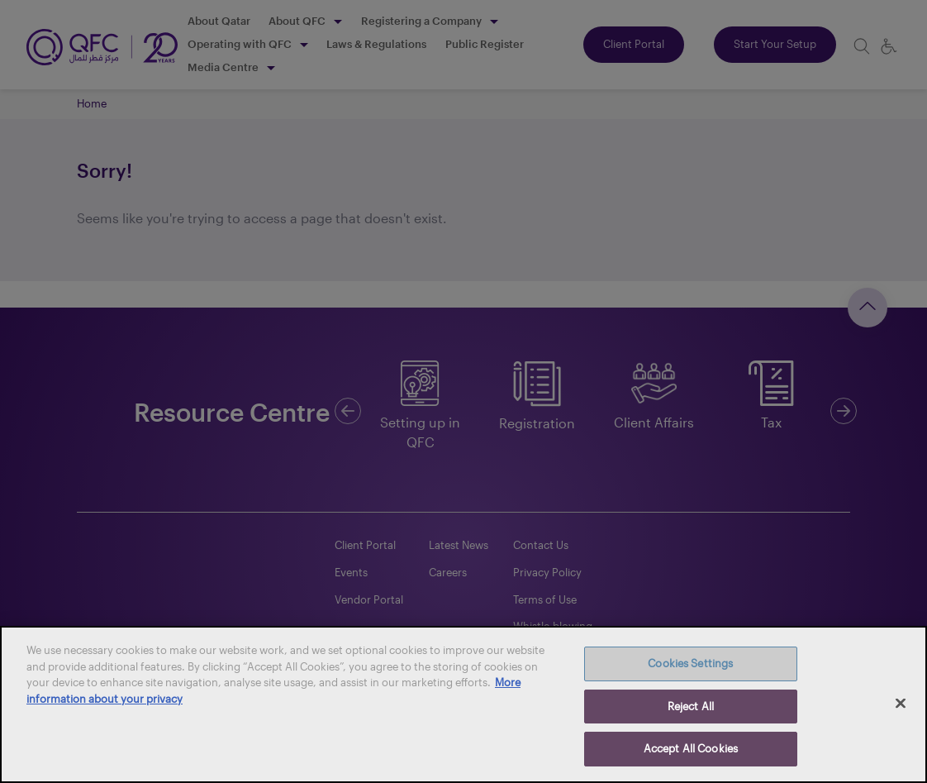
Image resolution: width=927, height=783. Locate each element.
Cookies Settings (690, 663)
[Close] (900, 703)
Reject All (691, 706)
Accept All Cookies (691, 748)
